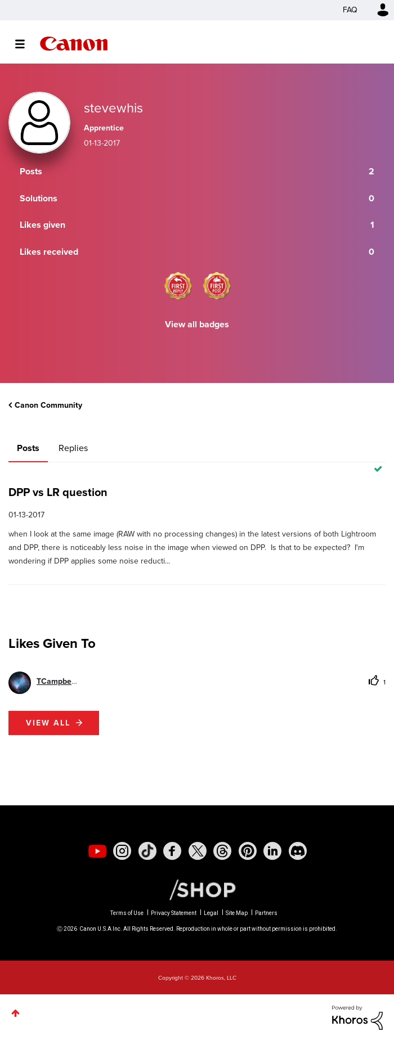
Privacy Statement (173, 913)
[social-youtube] (97, 851)
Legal (211, 913)
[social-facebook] (172, 851)
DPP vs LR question (58, 492)
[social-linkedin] (272, 851)
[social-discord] (298, 851)
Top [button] (15, 1013)
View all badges (197, 324)
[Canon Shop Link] (197, 889)
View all (48, 723)
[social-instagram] (122, 851)
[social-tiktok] (147, 851)
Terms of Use (127, 913)
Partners (266, 913)
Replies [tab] (73, 447)
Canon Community (74, 43)
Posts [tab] (28, 447)
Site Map (237, 913)
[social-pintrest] (248, 851)
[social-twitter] (198, 851)
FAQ (350, 10)
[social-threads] (222, 851)
